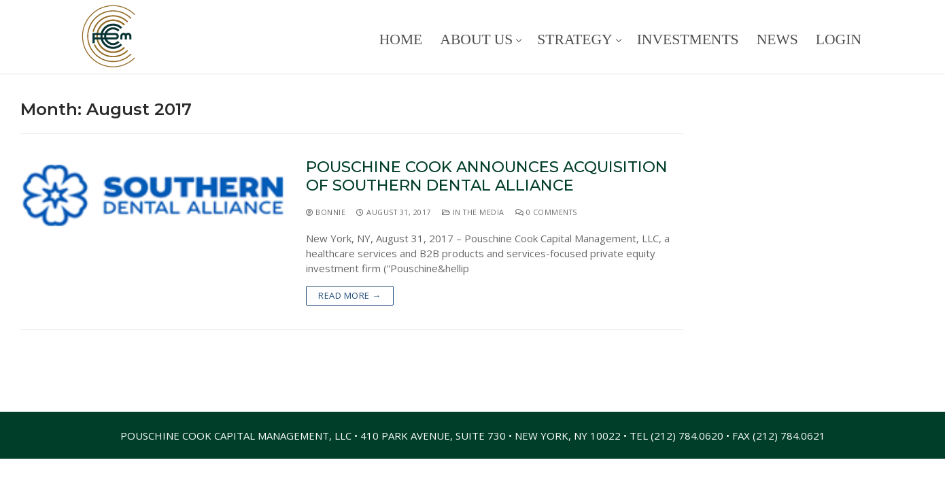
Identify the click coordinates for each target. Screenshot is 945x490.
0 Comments (546, 212)
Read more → (349, 295)
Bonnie (325, 212)
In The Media (473, 212)
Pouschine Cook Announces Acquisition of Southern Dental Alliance (487, 176)
